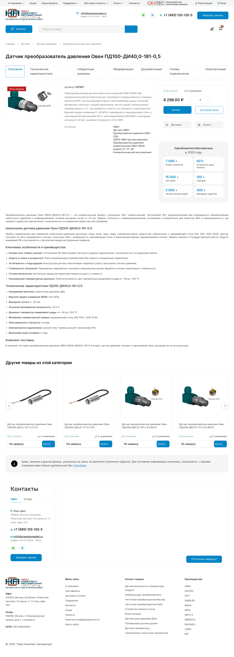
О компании (16, 3)
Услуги (118, 3)
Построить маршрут (204, 563)
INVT (187, 600)
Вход (221, 3)
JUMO (188, 633)
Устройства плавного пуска (140, 613)
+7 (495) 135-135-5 (177, 15)
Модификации (123, 69)
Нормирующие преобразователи (143, 599)
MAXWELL (190, 629)
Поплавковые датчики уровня (141, 628)
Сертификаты (72, 595)
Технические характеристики (41, 71)
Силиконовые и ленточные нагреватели (146, 637)
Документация (151, 69)
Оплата (204, 124)
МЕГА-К (189, 619)
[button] (9, 407)
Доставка (173, 124)
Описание (15, 69)
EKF (187, 638)
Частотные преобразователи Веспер (145, 604)
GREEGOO (190, 624)
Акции (33, 3)
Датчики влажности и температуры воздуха (144, 592)
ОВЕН (188, 590)
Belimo (188, 609)
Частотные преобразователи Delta (144, 609)
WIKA (188, 614)
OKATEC (189, 595)
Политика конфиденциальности (82, 624)
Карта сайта (72, 629)
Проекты (70, 619)
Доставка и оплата (96, 3)
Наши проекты (50, 3)
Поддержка (71, 3)
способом (80, 469)
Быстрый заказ (209, 110)
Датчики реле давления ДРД (141, 623)
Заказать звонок (26, 561)
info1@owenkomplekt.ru (93, 13)
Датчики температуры (137, 632)
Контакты (134, 3)
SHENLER (190, 605)
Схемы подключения (179, 71)
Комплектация (216, 69)
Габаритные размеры (85, 71)
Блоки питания (133, 618)
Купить (176, 109)
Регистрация (203, 3)
